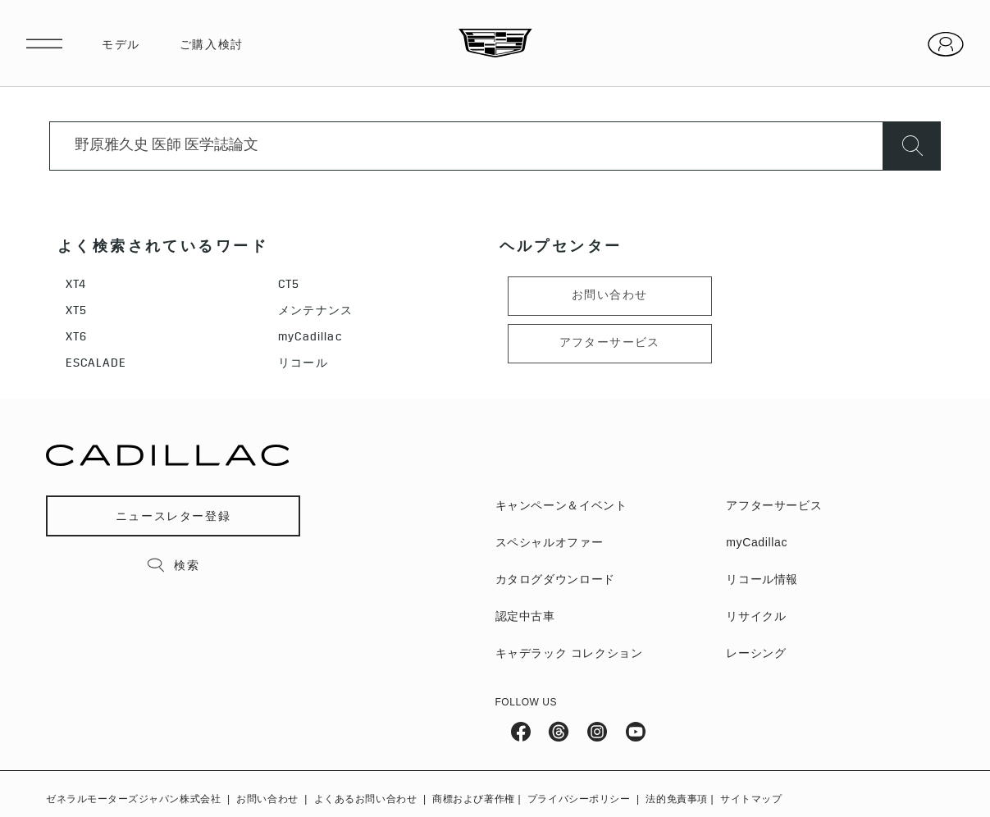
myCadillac (310, 338)
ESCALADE (96, 364)
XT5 (76, 311)
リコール (303, 364)
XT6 (76, 338)
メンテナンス (315, 311)
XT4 (76, 285)
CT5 (288, 285)
